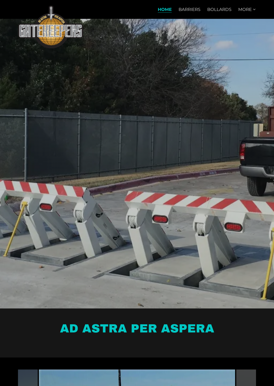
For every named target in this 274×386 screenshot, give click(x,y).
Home (165, 9)
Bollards (219, 9)
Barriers (189, 9)
